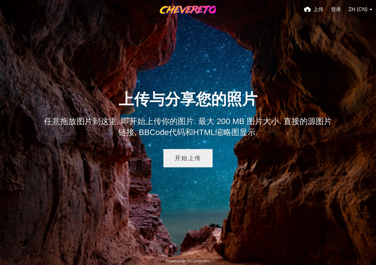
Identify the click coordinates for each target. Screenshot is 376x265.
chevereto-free (198, 261)
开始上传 (188, 158)
